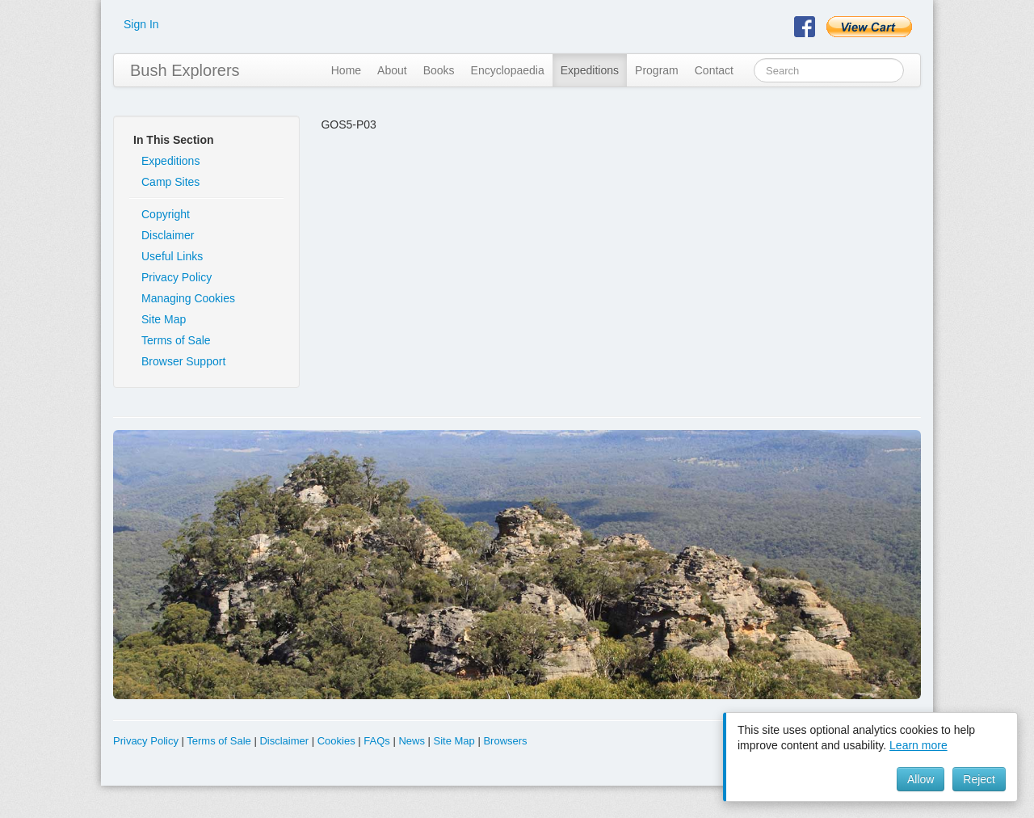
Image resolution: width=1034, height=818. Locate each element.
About (392, 70)
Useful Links (172, 256)
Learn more (918, 745)
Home (346, 70)
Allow (920, 779)
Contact (714, 70)
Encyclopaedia (507, 70)
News (411, 741)
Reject (979, 779)
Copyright (165, 214)
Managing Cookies (188, 298)
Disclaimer (167, 235)
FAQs (377, 741)
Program (657, 70)
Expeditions (590, 70)
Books (439, 70)
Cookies (336, 741)
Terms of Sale (176, 340)
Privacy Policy (176, 277)
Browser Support (183, 361)
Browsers (505, 741)
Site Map (163, 319)
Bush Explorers (185, 70)
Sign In (141, 24)
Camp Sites (170, 181)
